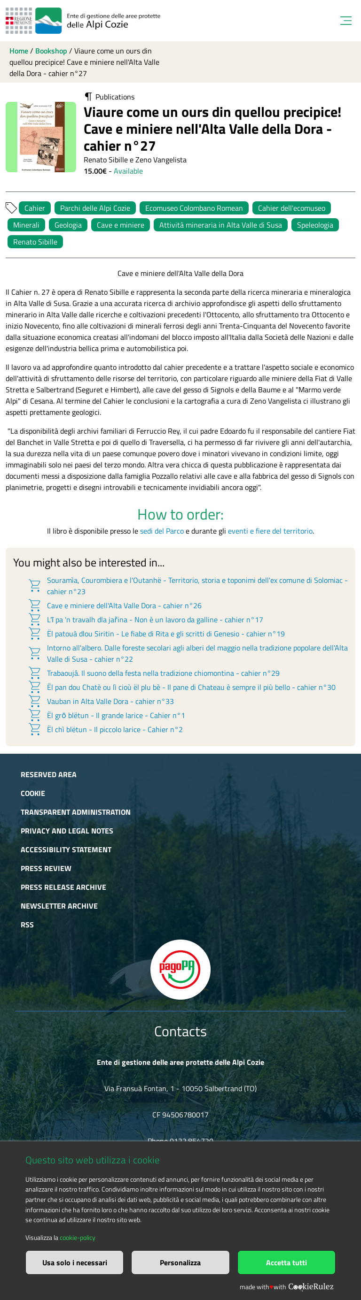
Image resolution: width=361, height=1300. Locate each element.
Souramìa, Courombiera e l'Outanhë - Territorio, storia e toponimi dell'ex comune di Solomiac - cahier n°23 (187, 585)
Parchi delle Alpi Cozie (95, 208)
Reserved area (49, 774)
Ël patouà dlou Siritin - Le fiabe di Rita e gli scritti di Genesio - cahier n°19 (156, 633)
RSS (27, 924)
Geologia (68, 224)
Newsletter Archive (59, 905)
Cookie (33, 793)
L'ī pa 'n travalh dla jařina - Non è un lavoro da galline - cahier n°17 (145, 619)
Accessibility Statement (66, 849)
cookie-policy (77, 1237)
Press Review (46, 868)
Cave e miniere (120, 224)
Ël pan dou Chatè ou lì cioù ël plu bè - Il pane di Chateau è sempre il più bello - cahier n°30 (181, 687)
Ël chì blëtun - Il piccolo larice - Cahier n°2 (105, 729)
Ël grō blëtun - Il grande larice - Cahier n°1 (106, 715)
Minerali (26, 224)
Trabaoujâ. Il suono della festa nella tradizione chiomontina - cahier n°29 (153, 673)
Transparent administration (76, 812)
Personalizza (180, 1262)
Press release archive (63, 887)
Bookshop (51, 50)
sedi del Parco (162, 530)
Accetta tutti (286, 1262)
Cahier (34, 208)
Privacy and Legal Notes (67, 830)
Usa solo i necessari (74, 1262)
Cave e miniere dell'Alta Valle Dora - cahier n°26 (114, 605)
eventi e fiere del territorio (270, 530)
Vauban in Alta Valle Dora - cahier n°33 (100, 701)
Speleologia (315, 224)
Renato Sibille (35, 241)
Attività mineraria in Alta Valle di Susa (220, 224)
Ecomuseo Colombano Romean (194, 208)
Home (18, 50)
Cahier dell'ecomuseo (291, 208)
